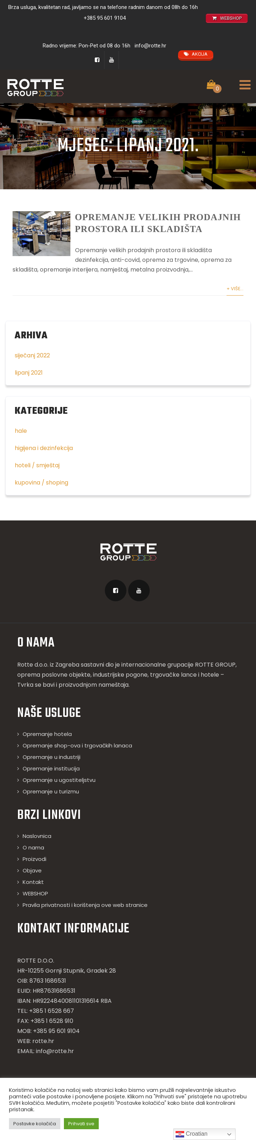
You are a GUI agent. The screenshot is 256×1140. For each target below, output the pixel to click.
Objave (32, 881)
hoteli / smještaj (37, 476)
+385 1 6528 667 (51, 1022)
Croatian (192, 1134)
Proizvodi (34, 869)
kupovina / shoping (41, 493)
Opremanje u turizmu (51, 802)
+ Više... (235, 299)
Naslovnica (37, 847)
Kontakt (33, 892)
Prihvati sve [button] (81, 1123)
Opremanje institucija (51, 779)
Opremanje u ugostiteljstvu (59, 790)
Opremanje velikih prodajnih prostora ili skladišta (151, 227)
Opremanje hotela (47, 745)
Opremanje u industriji (51, 767)
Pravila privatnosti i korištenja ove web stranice (85, 915)
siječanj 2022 (32, 366)
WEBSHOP (35, 904)
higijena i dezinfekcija (44, 459)
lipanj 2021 (29, 383)
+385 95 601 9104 (105, 18)
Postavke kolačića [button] (34, 1123)
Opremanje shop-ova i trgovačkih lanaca (77, 756)
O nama (33, 858)
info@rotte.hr (150, 45)
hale (21, 441)
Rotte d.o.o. (32, 675)
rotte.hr (43, 1052)
